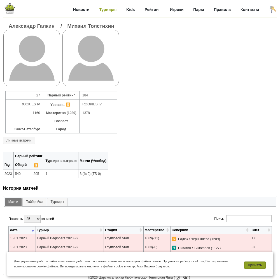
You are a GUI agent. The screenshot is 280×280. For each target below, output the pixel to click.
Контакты (250, 9)
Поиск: (243, 218)
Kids (130, 9)
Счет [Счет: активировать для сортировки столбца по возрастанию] (255, 230)
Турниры (107, 9)
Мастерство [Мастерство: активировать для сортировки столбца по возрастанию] (154, 230)
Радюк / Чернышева (193, 239)
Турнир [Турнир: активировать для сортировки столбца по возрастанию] (43, 230)
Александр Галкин (32, 26)
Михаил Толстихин (90, 26)
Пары (198, 9)
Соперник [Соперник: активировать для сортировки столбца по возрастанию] (180, 230)
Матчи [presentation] (13, 202)
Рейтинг (152, 9)
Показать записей (31, 219)
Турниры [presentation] (57, 202)
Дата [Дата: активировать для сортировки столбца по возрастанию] (14, 230)
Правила (222, 9)
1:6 (253, 238)
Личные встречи (19, 140)
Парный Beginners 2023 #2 (57, 238)
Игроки (177, 9)
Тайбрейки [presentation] (34, 202)
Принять (255, 265)
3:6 (253, 247)
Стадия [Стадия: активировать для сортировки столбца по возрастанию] (111, 230)
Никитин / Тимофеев (194, 248)
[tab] (13, 202)
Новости (81, 9)
